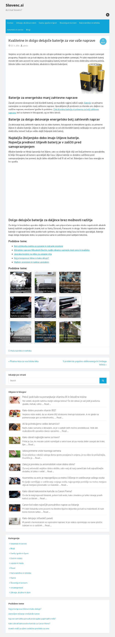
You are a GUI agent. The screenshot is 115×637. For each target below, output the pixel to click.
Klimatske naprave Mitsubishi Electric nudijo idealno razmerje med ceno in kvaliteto (52, 250)
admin (24, 46)
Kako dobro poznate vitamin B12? (39, 410)
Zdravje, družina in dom (26, 23)
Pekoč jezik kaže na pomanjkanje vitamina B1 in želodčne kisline (54, 396)
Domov (10, 23)
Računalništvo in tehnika (89, 23)
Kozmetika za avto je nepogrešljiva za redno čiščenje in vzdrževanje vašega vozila (63, 477)
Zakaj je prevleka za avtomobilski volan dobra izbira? (48, 464)
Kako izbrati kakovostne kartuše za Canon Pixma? (47, 491)
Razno (13, 578)
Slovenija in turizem (68, 23)
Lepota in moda (16, 563)
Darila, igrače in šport (48, 23)
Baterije (87, 103)
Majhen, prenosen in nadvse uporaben (31, 262)
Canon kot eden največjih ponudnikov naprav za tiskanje (50, 504)
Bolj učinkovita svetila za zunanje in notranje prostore (38, 246)
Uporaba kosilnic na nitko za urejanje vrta (33, 254)
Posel (12, 568)
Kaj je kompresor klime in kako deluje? (31, 258)
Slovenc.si (15, 5)
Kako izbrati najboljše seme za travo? (41, 437)
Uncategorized (16, 587)
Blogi (28, 30)
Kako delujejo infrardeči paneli (37, 518)
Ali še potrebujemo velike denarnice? (40, 423)
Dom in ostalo (16, 558)
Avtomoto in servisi (15, 30)
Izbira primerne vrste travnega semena (41, 450)
